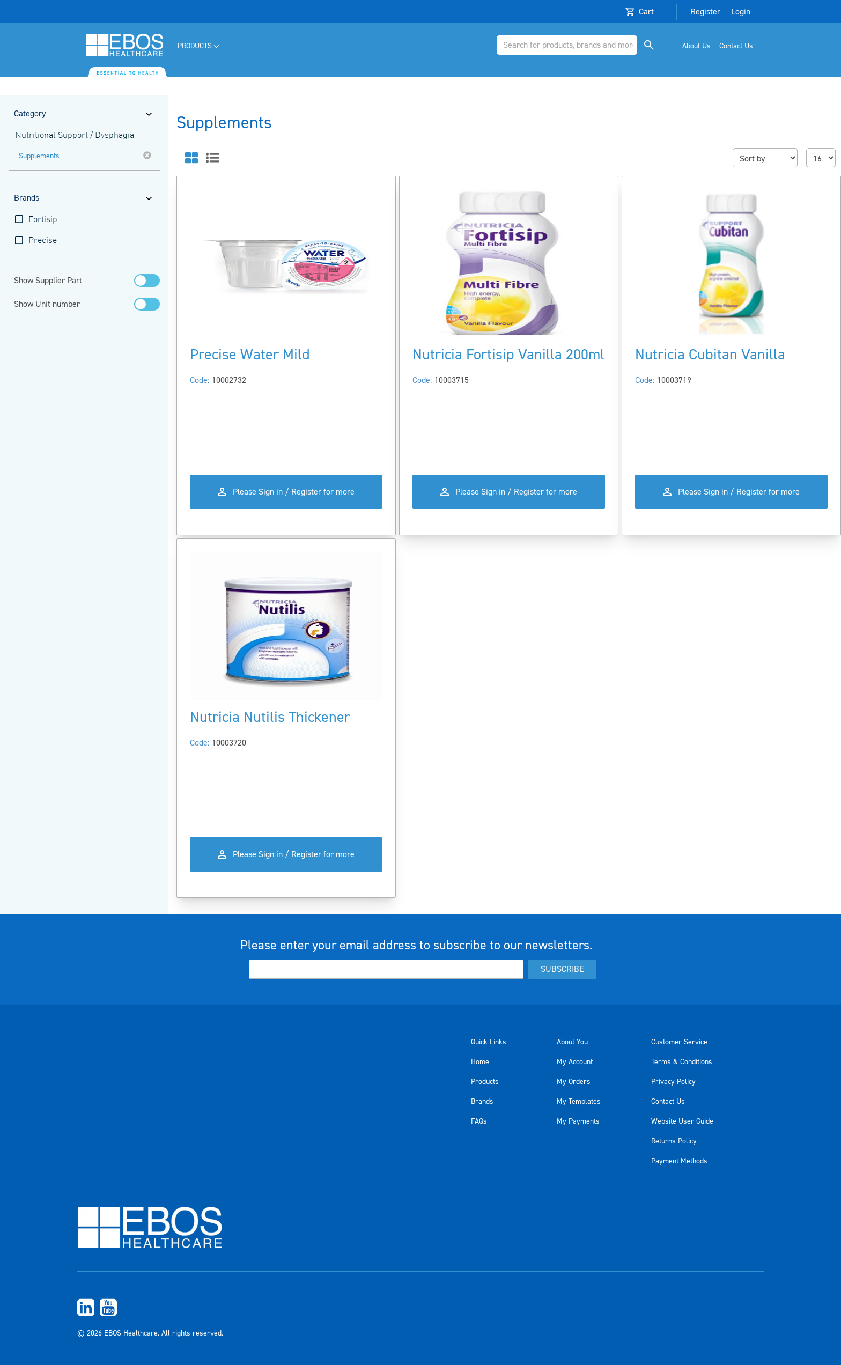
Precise (42, 241)
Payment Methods (679, 1161)
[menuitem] (199, 46)
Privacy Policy (673, 1082)
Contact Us (668, 1101)
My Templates (579, 1101)
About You (572, 1042)
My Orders (574, 1082)
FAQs (479, 1121)
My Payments (578, 1121)
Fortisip (42, 220)
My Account (575, 1062)
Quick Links (488, 1042)
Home (480, 1062)
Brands (482, 1101)
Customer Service (679, 1042)
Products (485, 1082)
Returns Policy (674, 1141)
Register (705, 11)
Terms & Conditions (681, 1062)
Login (740, 11)
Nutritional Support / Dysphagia (74, 135)
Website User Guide (682, 1121)
